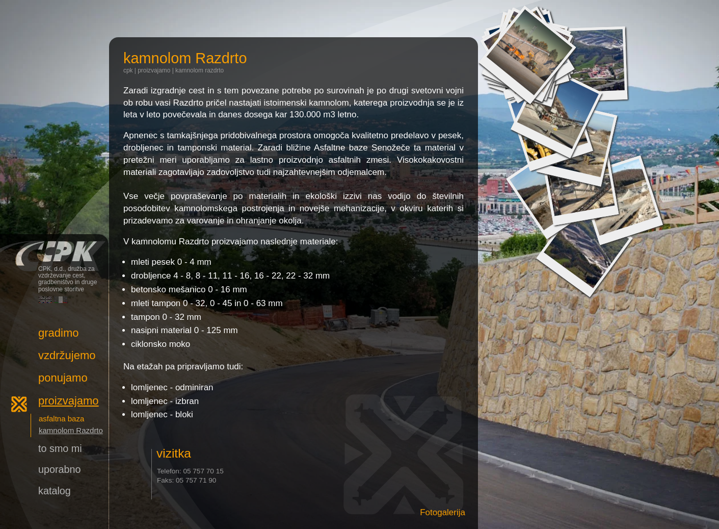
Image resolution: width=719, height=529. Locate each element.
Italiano (60, 299)
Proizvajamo (154, 70)
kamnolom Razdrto (199, 70)
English (45, 299)
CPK (128, 70)
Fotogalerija (442, 512)
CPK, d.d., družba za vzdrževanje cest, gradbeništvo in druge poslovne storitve (54, 249)
